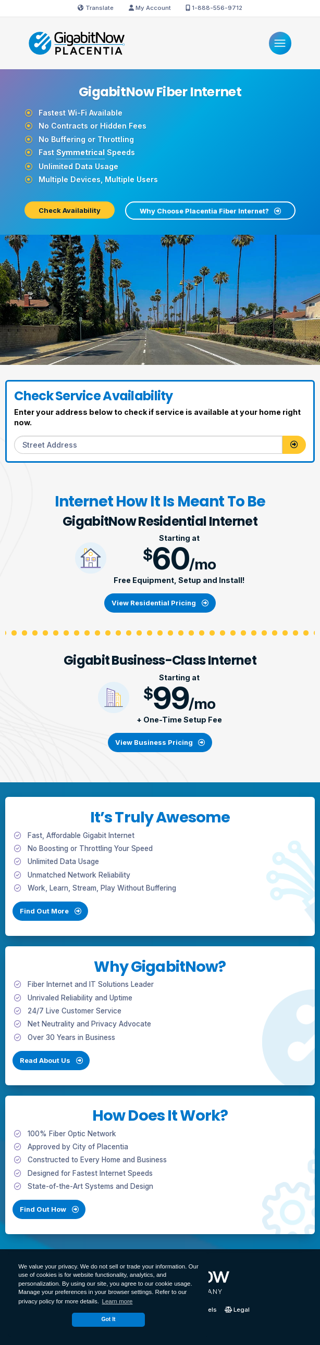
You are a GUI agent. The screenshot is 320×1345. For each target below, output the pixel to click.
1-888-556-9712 (214, 7)
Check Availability (70, 210)
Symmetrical (80, 152)
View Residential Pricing (160, 603)
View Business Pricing (160, 742)
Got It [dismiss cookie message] (108, 1319)
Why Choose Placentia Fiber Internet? (210, 211)
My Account (150, 7)
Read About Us (51, 1066)
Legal (237, 1310)
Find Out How (55, 1215)
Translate (96, 7)
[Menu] (280, 43)
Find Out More (44, 916)
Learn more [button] (117, 1301)
